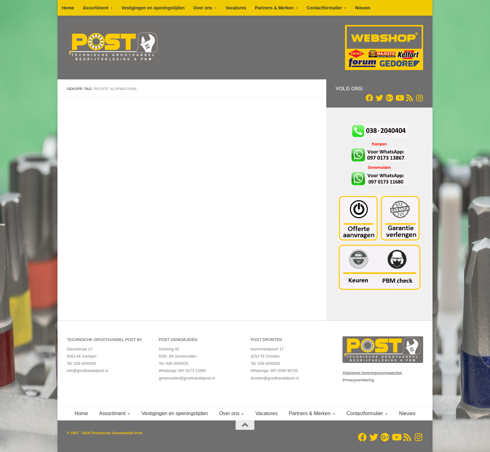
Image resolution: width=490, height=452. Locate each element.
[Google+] (389, 98)
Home (68, 7)
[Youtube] (399, 98)
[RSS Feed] (409, 98)
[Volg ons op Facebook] (369, 98)
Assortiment (95, 7)
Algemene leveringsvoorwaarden (372, 373)
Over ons (202, 7)
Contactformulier (324, 7)
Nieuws (362, 7)
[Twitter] (379, 98)
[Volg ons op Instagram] (419, 98)
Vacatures (236, 7)
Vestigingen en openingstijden (153, 7)
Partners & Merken (274, 7)
